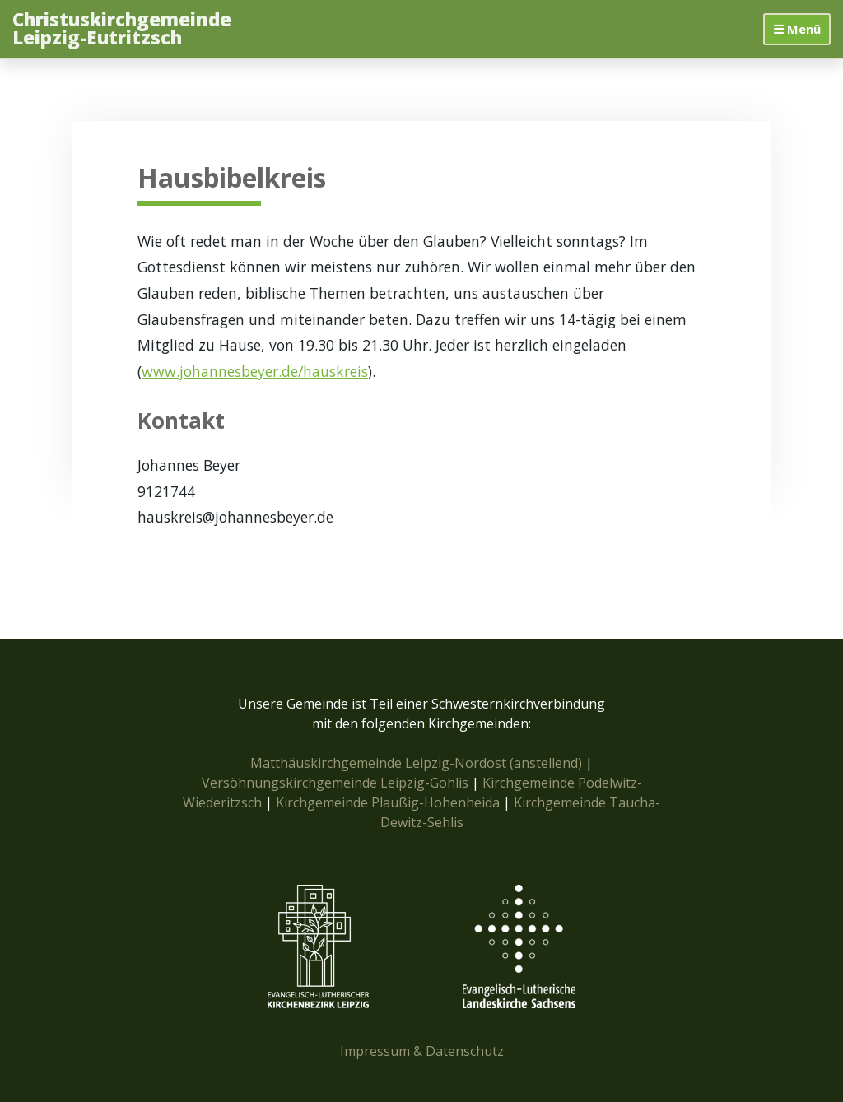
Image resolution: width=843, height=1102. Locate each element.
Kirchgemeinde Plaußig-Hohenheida (389, 802)
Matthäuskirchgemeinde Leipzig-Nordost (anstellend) (416, 763)
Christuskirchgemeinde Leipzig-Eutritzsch (121, 29)
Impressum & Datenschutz (422, 1051)
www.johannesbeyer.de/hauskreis (255, 371)
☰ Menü (797, 29)
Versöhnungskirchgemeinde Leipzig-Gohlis (337, 783)
